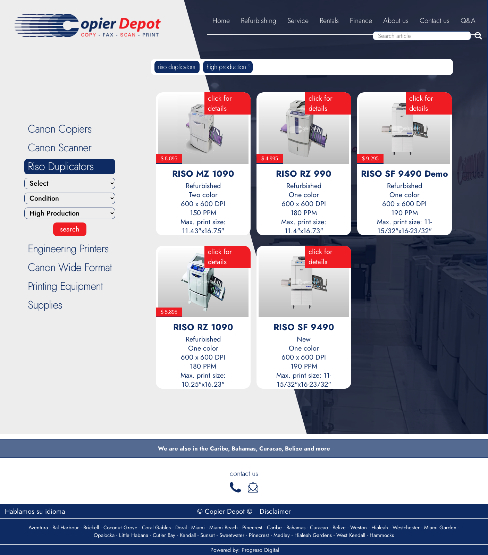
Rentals (329, 21)
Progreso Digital (260, 550)
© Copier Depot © (225, 511)
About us (396, 21)
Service (298, 21)
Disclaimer (275, 511)
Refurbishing (258, 21)
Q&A (468, 21)
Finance (361, 21)
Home (221, 21)
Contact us (434, 21)
